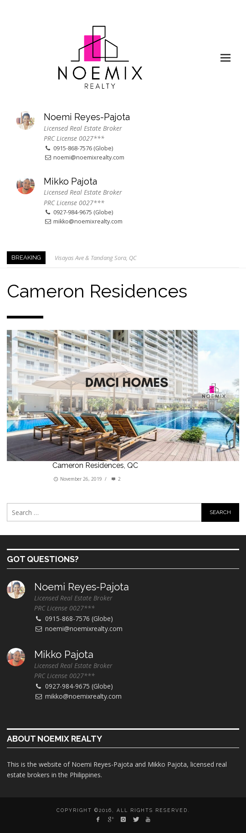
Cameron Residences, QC (95, 465)
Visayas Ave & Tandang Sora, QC (96, 258)
